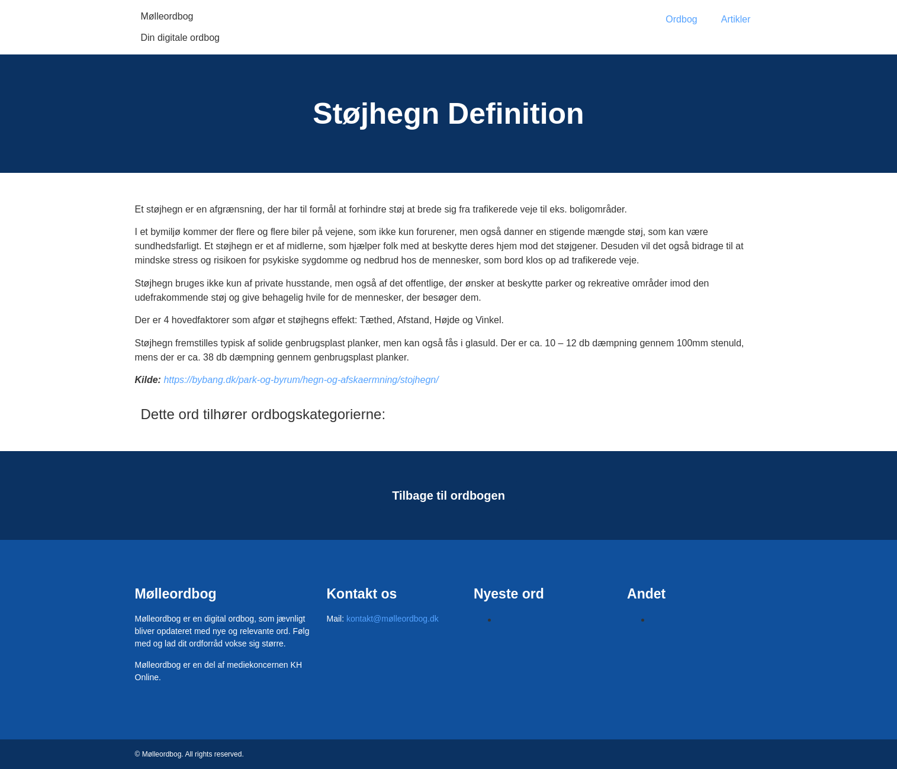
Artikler (736, 19)
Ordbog (681, 19)
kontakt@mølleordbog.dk (392, 618)
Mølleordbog (167, 16)
